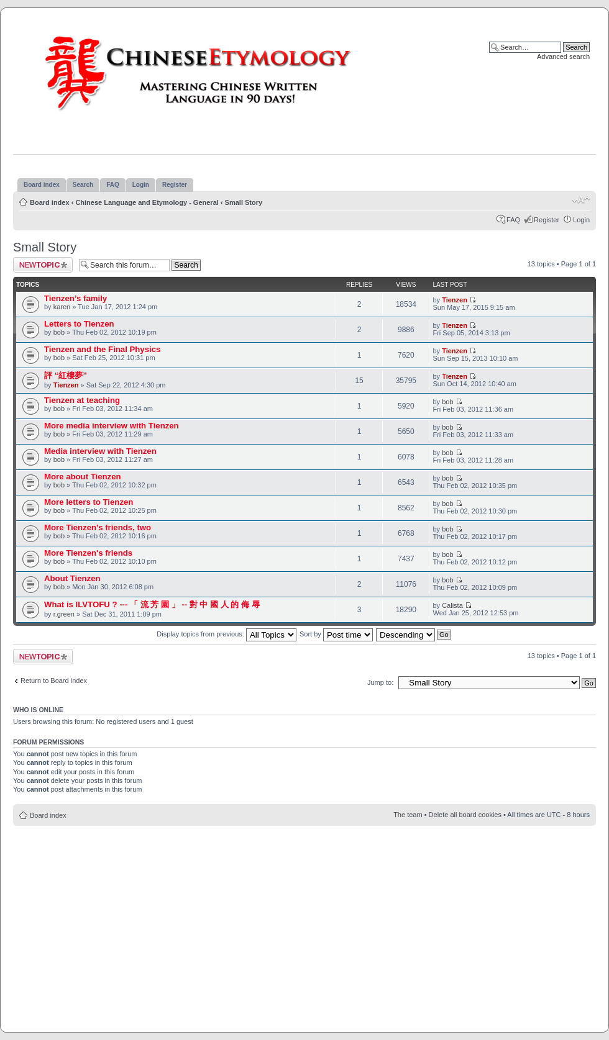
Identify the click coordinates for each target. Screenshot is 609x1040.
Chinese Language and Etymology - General (146, 202)
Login (581, 220)
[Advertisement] (304, 922)
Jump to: (380, 682)
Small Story (244, 202)
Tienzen (454, 300)
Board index (50, 202)
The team (407, 814)
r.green (64, 614)
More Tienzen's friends (88, 553)
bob (59, 332)
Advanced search (563, 56)
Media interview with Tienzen (100, 451)
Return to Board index (54, 680)
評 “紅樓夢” (65, 375)
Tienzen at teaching (82, 400)
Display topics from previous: (226, 634)
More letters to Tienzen (88, 502)
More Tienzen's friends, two (97, 527)
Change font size (581, 200)
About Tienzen (72, 578)
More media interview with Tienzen (111, 425)
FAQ (513, 220)
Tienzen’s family (75, 298)
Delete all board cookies (465, 814)
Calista (452, 605)
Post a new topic (43, 265)
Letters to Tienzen (79, 323)
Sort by (336, 634)
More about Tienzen (82, 476)
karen (62, 306)
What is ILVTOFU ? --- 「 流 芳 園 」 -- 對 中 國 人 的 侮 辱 (152, 604)
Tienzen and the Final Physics (102, 349)
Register (546, 220)
